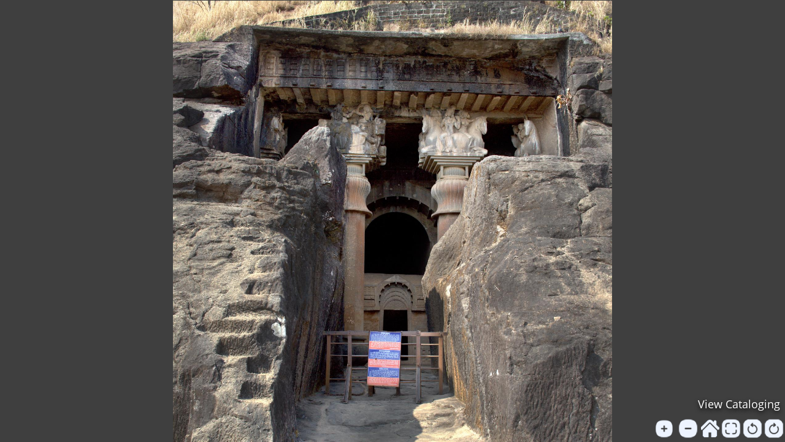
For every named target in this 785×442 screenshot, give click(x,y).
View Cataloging (739, 404)
